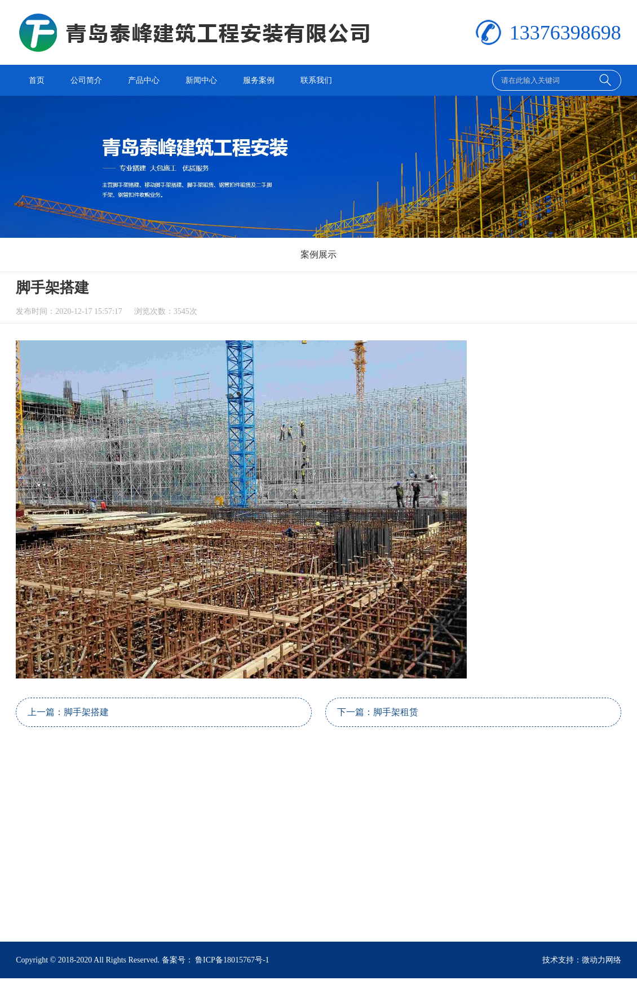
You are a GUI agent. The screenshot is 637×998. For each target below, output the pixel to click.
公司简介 (86, 80)
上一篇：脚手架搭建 (68, 712)
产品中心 (144, 80)
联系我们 (316, 80)
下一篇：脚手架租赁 (377, 712)
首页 (37, 80)
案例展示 (318, 254)
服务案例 (259, 80)
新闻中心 (201, 80)
